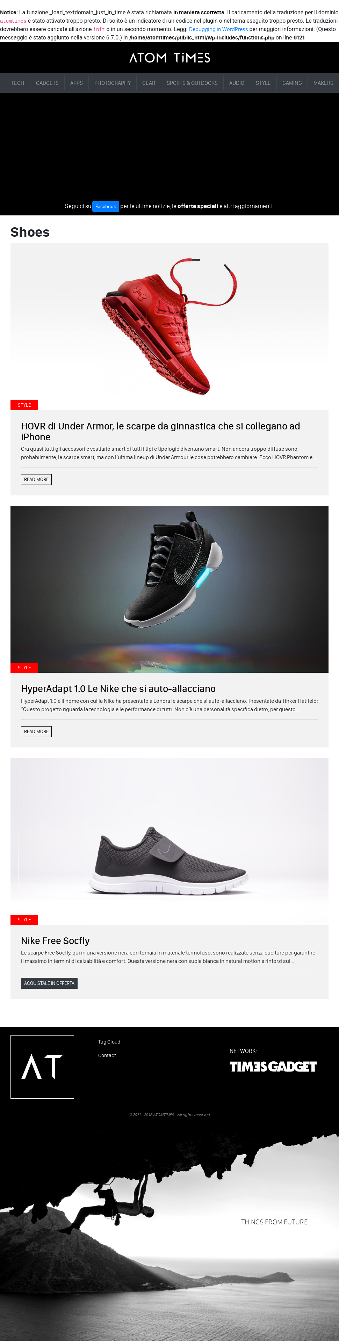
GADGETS (47, 83)
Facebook (105, 206)
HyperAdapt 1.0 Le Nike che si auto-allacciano (118, 688)
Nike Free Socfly (55, 940)
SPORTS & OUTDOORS (192, 83)
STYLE (263, 83)
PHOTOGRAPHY (112, 83)
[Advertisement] (169, 149)
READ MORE (36, 479)
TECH (17, 83)
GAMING (292, 83)
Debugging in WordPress (218, 29)
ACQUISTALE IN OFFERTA (49, 983)
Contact (107, 1055)
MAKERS (323, 83)
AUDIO (236, 83)
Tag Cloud (109, 1042)
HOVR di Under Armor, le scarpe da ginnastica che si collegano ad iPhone (160, 431)
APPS (76, 83)
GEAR (148, 83)
